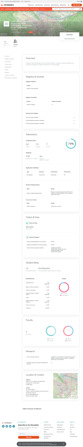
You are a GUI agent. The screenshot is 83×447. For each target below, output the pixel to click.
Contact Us (72, 427)
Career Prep (47, 5)
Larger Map (3, 34)
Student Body (8, 67)
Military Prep (63, 5)
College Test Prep (47, 424)
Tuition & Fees (8, 64)
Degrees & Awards (9, 59)
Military (45, 431)
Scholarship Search (61, 429)
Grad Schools (8, 9)
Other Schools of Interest (11, 78)
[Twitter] (3, 426)
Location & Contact (9, 75)
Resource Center (60, 431)
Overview (7, 56)
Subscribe (28, 437)
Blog (2, 1)
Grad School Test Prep (48, 427)
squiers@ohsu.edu (33, 394)
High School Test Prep (48, 434)
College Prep (31, 5)
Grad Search (59, 427)
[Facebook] (7, 426)
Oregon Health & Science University (21, 9)
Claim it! (30, 32)
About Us (72, 424)
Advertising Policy (73, 436)
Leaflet (66, 11)
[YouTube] (10, 426)
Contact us (27, 1)
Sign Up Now (76, 5)
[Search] (68, 5)
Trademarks (72, 434)
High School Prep (55, 5)
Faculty (6, 70)
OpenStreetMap (73, 11)
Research (7, 72)
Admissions (8, 61)
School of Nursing (35, 9)
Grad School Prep (39, 5)
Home (2, 9)
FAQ (22, 1)
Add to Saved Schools (69, 38)
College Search (60, 424)
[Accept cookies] (62, 444)
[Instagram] (13, 426)
